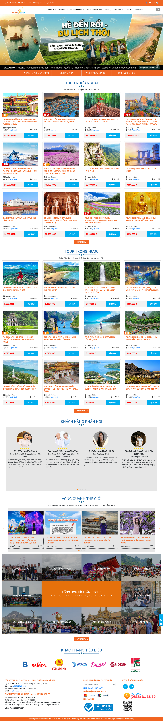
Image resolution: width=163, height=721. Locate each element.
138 (77, 546)
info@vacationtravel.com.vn (19, 691)
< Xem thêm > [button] (81, 242)
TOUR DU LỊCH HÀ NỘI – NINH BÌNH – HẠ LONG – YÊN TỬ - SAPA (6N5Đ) (141, 338)
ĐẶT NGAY (31, 135)
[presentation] (2, 458)
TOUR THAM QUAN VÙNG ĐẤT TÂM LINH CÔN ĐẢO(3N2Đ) (100, 338)
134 (40, 546)
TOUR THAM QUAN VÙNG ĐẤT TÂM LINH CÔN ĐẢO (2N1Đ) (59, 289)
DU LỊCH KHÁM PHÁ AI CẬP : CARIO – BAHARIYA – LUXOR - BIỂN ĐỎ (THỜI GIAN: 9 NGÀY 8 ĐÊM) (60, 220)
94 (114, 546)
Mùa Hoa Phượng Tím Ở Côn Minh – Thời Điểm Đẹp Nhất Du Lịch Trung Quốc (136, 540)
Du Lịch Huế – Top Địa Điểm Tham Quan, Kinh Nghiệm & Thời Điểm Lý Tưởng (98, 540)
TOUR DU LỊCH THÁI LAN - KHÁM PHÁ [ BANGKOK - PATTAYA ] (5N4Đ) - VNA (141, 219)
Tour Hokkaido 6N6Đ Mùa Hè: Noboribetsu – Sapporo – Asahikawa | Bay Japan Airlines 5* (101, 220)
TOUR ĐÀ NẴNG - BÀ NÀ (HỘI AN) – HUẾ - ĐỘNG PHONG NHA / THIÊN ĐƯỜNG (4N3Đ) (142, 289)
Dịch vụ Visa (66, 73)
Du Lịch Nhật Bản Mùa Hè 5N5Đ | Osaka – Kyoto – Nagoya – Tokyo (101, 120)
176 (151, 546)
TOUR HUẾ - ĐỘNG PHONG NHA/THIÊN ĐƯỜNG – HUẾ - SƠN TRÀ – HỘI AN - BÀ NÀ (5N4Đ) (60, 389)
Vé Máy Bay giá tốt (96, 73)
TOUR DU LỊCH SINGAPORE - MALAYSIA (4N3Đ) (141, 170)
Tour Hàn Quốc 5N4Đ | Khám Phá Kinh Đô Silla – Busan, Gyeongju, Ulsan (60, 120)
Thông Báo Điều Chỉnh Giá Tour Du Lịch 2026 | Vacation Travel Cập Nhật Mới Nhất (63, 540)
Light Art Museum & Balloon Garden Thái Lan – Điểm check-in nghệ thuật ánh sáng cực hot (24, 540)
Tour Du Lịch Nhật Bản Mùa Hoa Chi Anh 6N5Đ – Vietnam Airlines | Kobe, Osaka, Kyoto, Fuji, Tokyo (59, 171)
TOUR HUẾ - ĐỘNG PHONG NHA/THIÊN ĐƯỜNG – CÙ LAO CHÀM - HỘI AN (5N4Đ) (100, 388)
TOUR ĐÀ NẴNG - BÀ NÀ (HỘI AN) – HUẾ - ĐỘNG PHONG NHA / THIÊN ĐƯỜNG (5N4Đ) (19, 388)
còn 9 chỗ (115, 179)
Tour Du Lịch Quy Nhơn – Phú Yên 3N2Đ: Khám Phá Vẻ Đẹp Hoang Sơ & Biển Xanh (143, 388)
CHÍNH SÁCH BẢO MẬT (92, 688)
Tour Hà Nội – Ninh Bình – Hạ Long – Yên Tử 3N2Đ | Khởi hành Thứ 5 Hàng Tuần (18, 339)
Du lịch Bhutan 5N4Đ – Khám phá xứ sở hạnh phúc (102, 170)
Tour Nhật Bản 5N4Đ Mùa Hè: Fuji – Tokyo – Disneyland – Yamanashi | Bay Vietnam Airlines (20, 171)
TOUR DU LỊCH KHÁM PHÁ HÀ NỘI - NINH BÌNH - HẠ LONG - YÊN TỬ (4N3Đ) (60, 338)
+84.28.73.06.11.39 (19, 686)
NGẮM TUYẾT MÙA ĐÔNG (36, 73)
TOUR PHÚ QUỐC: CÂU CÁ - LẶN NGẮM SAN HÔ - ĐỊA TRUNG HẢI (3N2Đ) (20, 289)
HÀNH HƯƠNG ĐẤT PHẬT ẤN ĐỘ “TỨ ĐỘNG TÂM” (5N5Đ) (19, 219)
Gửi (114, 684)
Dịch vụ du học (126, 73)
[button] (12, 42)
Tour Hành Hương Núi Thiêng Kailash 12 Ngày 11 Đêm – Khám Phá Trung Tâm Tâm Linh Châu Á (20, 121)
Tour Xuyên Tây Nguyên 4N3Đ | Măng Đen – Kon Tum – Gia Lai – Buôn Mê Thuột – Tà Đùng (100, 290)
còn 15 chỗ (34, 129)
